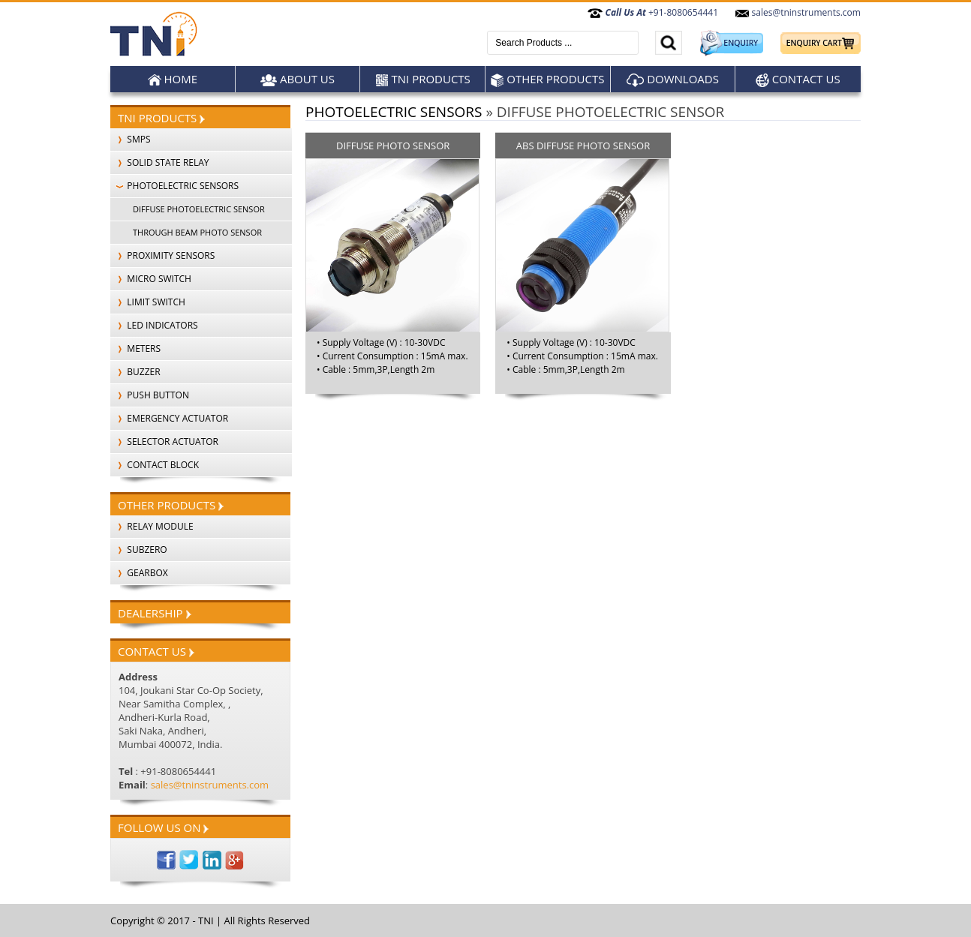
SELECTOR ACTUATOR (164, 441)
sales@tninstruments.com (797, 12)
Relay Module (152, 526)
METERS (135, 348)
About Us (297, 79)
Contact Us (798, 79)
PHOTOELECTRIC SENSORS (174, 185)
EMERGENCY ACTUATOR (169, 418)
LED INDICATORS (154, 325)
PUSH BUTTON (149, 395)
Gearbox (139, 572)
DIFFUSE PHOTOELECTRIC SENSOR (199, 209)
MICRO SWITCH (150, 278)
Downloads (673, 79)
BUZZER (135, 371)
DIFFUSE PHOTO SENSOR (392, 145)
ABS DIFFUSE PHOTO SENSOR (583, 145)
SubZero (138, 549)
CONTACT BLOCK (154, 464)
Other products (547, 79)
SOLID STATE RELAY (159, 162)
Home (172, 79)
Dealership (154, 612)
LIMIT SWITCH (147, 302)
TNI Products (422, 79)
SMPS (130, 139)
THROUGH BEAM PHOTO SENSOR (197, 232)
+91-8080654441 (653, 12)
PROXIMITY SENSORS (162, 255)
